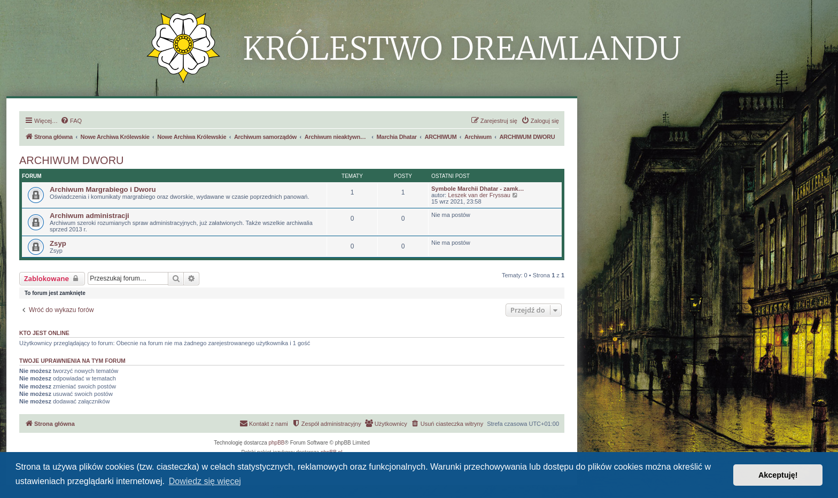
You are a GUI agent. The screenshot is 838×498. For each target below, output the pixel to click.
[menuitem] (71, 120)
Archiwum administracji (89, 216)
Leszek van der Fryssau (479, 195)
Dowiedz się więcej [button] (205, 481)
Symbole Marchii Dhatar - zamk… (477, 188)
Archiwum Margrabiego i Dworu (103, 189)
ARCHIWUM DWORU (71, 160)
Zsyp (58, 243)
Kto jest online (44, 333)
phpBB (277, 443)
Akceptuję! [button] (778, 475)
